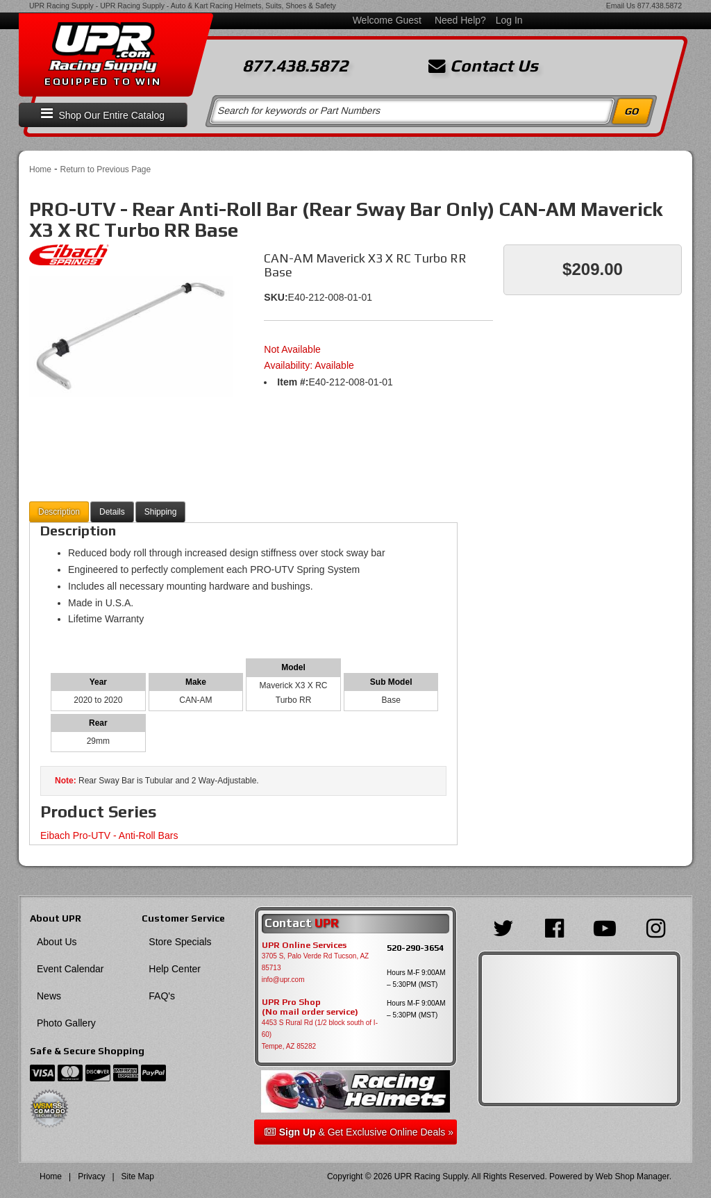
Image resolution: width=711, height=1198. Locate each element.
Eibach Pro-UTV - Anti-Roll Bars (109, 835)
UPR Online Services (304, 945)
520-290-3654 (415, 947)
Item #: (292, 382)
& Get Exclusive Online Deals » (359, 1132)
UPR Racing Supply (61, 5)
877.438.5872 (659, 5)
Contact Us (483, 66)
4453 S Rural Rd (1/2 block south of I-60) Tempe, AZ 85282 (320, 1034)
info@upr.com (283, 979)
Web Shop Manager (632, 1176)
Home (40, 169)
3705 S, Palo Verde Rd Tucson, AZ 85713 (315, 962)
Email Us (620, 5)
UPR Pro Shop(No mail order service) (310, 1007)
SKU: (275, 297)
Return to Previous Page (105, 169)
